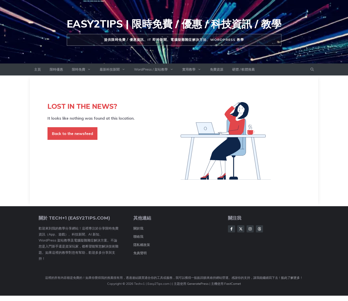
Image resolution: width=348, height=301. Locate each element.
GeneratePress (198, 284)
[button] (312, 69)
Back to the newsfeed (72, 133)
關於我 (138, 228)
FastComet (232, 284)
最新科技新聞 (115, 69)
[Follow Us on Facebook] (231, 228)
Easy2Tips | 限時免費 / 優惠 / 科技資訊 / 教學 (174, 23)
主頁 (37, 69)
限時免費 (83, 69)
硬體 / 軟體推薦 (243, 69)
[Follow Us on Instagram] (250, 228)
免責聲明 (140, 253)
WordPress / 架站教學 (156, 69)
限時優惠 (56, 69)
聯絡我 (138, 236)
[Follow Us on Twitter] (240, 228)
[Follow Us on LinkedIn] (259, 228)
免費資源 (216, 69)
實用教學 (194, 69)
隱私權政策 (141, 245)
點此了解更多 (290, 278)
